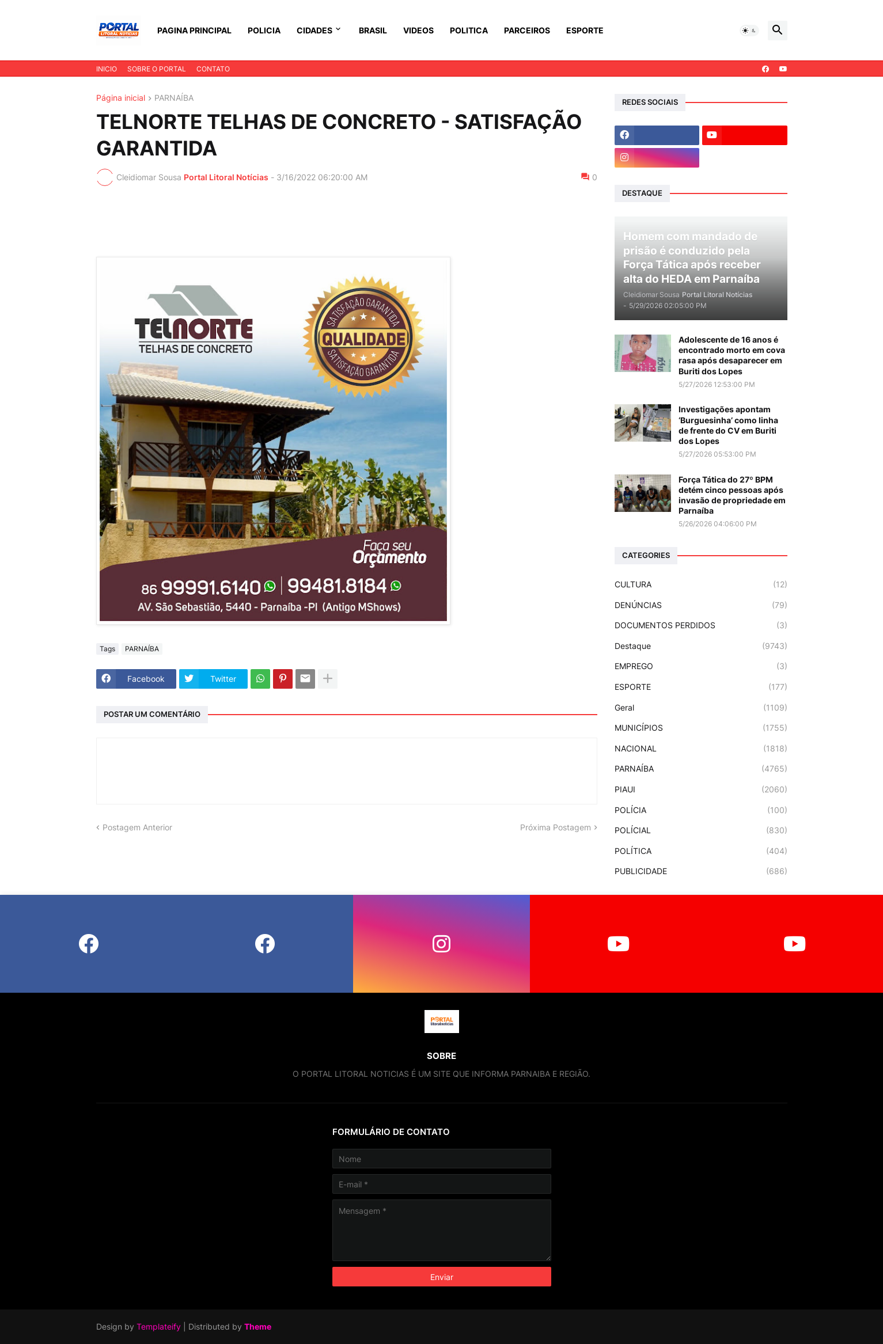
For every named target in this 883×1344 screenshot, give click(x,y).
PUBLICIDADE (701, 871)
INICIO (106, 68)
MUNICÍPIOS (701, 728)
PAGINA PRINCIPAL (194, 30)
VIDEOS (418, 30)
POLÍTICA (701, 851)
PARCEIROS (527, 30)
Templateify (159, 1326)
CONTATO (213, 68)
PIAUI (701, 789)
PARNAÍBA (174, 98)
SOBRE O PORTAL (156, 68)
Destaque (701, 646)
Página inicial (120, 98)
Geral (701, 707)
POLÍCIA (701, 810)
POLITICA (469, 30)
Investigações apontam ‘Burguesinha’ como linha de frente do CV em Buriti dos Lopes (728, 425)
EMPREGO (701, 666)
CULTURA (701, 584)
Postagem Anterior (137, 827)
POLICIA (264, 30)
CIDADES (314, 30)
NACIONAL (701, 748)
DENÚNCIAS (701, 605)
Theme (257, 1326)
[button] (749, 30)
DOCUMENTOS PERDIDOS (701, 625)
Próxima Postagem (555, 827)
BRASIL (373, 30)
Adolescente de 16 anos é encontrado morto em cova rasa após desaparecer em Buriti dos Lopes (732, 355)
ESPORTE (585, 30)
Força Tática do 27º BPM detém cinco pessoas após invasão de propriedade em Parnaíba (732, 495)
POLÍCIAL (701, 830)
